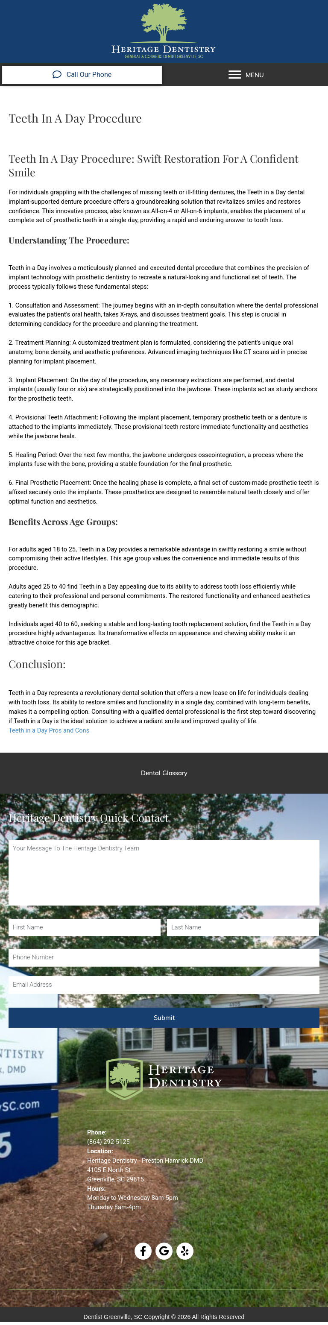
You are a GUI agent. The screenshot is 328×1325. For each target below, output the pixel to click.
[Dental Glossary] (164, 773)
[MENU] (246, 74)
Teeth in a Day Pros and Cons (49, 730)
